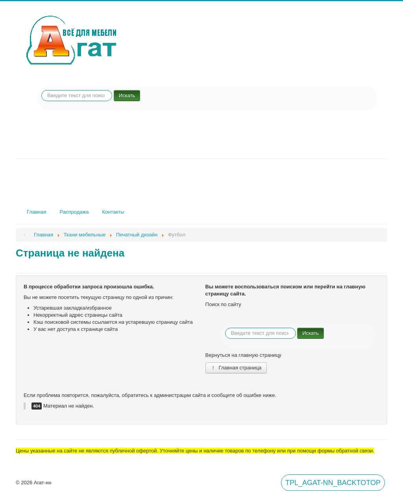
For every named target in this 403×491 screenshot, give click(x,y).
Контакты (113, 212)
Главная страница (236, 368)
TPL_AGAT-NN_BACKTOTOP (333, 483)
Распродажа (74, 212)
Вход (24, 461)
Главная (36, 212)
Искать (127, 95)
